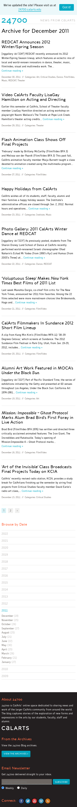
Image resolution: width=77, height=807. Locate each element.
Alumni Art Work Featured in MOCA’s (37, 370)
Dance (60, 77)
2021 (5, 540)
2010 (5, 669)
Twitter (28, 801)
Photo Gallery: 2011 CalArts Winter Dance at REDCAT (34, 231)
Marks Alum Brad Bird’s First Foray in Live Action (37, 418)
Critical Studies (48, 77)
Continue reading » (12, 70)
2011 (5, 610)
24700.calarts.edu (29, 9)
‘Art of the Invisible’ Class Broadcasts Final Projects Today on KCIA (37, 469)
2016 (5, 575)
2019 (5, 554)
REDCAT (12, 80)
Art (37, 77)
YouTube (34, 801)
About (12, 699)
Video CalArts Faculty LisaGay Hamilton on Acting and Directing (34, 97)
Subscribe (61, 782)
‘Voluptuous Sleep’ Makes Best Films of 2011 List (35, 280)
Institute (40, 214)
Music (4, 80)
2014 (5, 589)
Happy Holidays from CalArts (29, 189)
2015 (5, 582)
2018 (5, 561)
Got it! (66, 7)
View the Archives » (16, 754)
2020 (5, 547)
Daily (24, 788)
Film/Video (69, 77)
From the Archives (17, 739)
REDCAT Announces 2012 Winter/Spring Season (26, 44)
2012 (5, 603)
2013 (5, 596)
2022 (5, 533)
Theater (21, 80)
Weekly (9, 788)
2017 (5, 568)
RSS (48, 801)
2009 (5, 676)
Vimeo (41, 801)
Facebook (21, 801)
